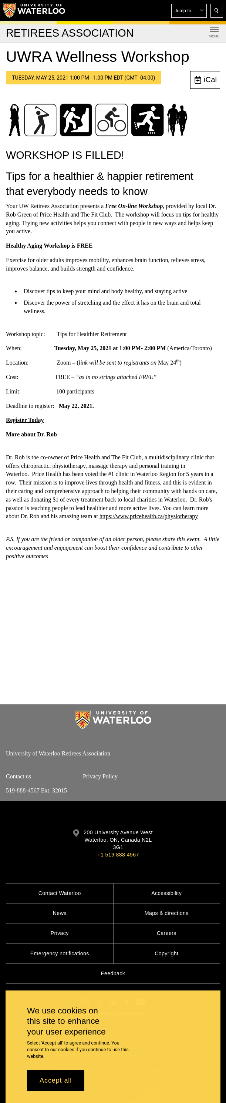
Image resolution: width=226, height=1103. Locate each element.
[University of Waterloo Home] (34, 10)
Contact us (18, 776)
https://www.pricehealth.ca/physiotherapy (148, 516)
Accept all (56, 1080)
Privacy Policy (100, 776)
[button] (189, 10)
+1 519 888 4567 (118, 855)
